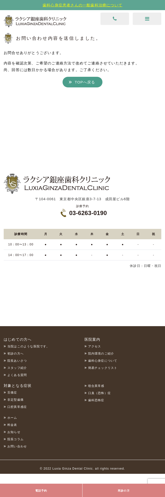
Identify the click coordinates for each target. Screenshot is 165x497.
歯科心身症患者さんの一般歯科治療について (82, 5)
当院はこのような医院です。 (28, 346)
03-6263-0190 (88, 213)
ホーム (12, 417)
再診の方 (124, 490)
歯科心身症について (102, 360)
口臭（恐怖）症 (99, 393)
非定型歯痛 (15, 399)
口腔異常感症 (17, 407)
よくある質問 (17, 375)
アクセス (94, 346)
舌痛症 (12, 392)
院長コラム (15, 439)
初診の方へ (15, 353)
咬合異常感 (96, 386)
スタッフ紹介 (17, 368)
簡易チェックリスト (102, 368)
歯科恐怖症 (96, 400)
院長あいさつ (17, 360)
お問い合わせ (17, 446)
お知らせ (13, 432)
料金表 (12, 425)
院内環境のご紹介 (101, 353)
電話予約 (41, 490)
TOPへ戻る (85, 82)
